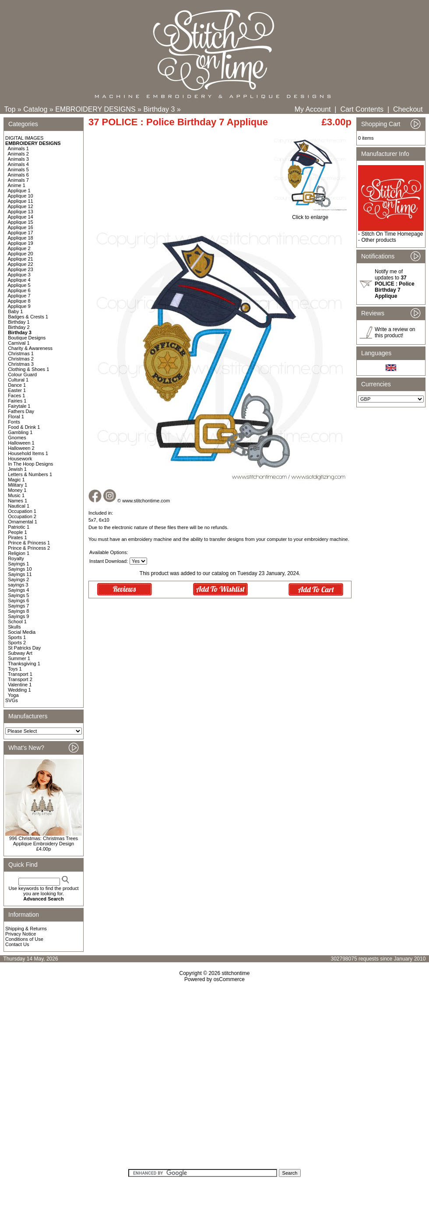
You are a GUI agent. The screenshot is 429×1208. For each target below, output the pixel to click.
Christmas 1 (21, 353)
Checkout (408, 109)
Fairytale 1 (19, 406)
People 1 (17, 532)
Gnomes (17, 437)
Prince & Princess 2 (29, 548)
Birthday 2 (19, 327)
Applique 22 (20, 264)
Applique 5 (19, 285)
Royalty (16, 558)
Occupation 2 (22, 516)
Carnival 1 (19, 343)
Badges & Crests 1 (28, 316)
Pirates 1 (17, 537)
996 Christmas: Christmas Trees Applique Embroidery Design (43, 841)
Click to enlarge (310, 214)
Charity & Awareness (30, 348)
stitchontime (236, 973)
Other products (378, 240)
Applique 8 (19, 301)
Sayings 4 (18, 590)
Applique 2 (19, 248)
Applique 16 (20, 227)
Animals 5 (18, 169)
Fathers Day (21, 411)
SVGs (11, 700)
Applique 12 (20, 206)
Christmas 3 (21, 364)
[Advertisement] (82, 1078)
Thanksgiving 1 (24, 663)
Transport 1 (20, 674)
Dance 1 (17, 385)
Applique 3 (19, 274)
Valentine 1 (20, 684)
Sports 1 (17, 637)
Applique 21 (20, 258)
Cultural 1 (18, 379)
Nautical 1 (18, 506)
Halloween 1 (21, 442)
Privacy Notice (20, 933)
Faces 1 (16, 395)
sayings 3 (18, 584)
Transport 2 (20, 679)
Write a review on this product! (395, 332)
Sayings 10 (20, 569)
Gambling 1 (20, 432)
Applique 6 (19, 290)
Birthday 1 (19, 322)
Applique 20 (20, 253)
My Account (313, 109)
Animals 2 (18, 153)
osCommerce (229, 979)
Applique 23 (20, 269)
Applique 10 (20, 195)
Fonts (14, 421)
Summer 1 (19, 658)
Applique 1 (19, 190)
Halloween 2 (21, 448)
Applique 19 (20, 243)
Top (10, 109)
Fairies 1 (17, 400)
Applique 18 (20, 237)
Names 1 (17, 500)
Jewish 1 (17, 469)
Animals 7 (18, 180)
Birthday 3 (159, 109)
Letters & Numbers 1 (30, 474)
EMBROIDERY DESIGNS (95, 109)
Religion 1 (18, 553)
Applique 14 (20, 216)
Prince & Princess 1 (29, 542)
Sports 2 (17, 642)
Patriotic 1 (18, 527)
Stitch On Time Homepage (392, 234)
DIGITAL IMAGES (24, 138)
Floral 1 (16, 416)
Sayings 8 (18, 611)
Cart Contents (361, 109)
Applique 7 (19, 295)
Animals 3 (18, 159)
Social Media (21, 632)
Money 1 (17, 490)
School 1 (17, 621)
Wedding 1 (19, 689)
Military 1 (17, 484)
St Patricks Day (24, 647)
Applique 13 (20, 211)
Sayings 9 (18, 616)
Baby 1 (15, 311)
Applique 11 (20, 201)
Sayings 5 (18, 595)
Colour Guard (22, 374)
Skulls (14, 626)
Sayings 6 (18, 600)
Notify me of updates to (395, 283)
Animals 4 (18, 164)
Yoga (13, 695)
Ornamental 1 (22, 521)
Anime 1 (16, 185)
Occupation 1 (22, 511)
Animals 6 (18, 174)
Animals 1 (18, 148)
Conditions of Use (24, 939)
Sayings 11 (20, 574)
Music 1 (16, 495)
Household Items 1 (28, 453)
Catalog (35, 109)
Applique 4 (19, 280)
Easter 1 (17, 390)
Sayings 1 (18, 563)
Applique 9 (19, 306)
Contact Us (17, 944)
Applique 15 (20, 222)
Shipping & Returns (26, 928)
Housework (20, 458)
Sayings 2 (18, 579)
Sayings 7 (18, 605)
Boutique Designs (27, 337)
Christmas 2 (21, 358)
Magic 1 (16, 479)
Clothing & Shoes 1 (28, 369)
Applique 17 (20, 232)
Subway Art (20, 653)
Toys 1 (15, 668)
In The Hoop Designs (30, 463)
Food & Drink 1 (24, 427)
